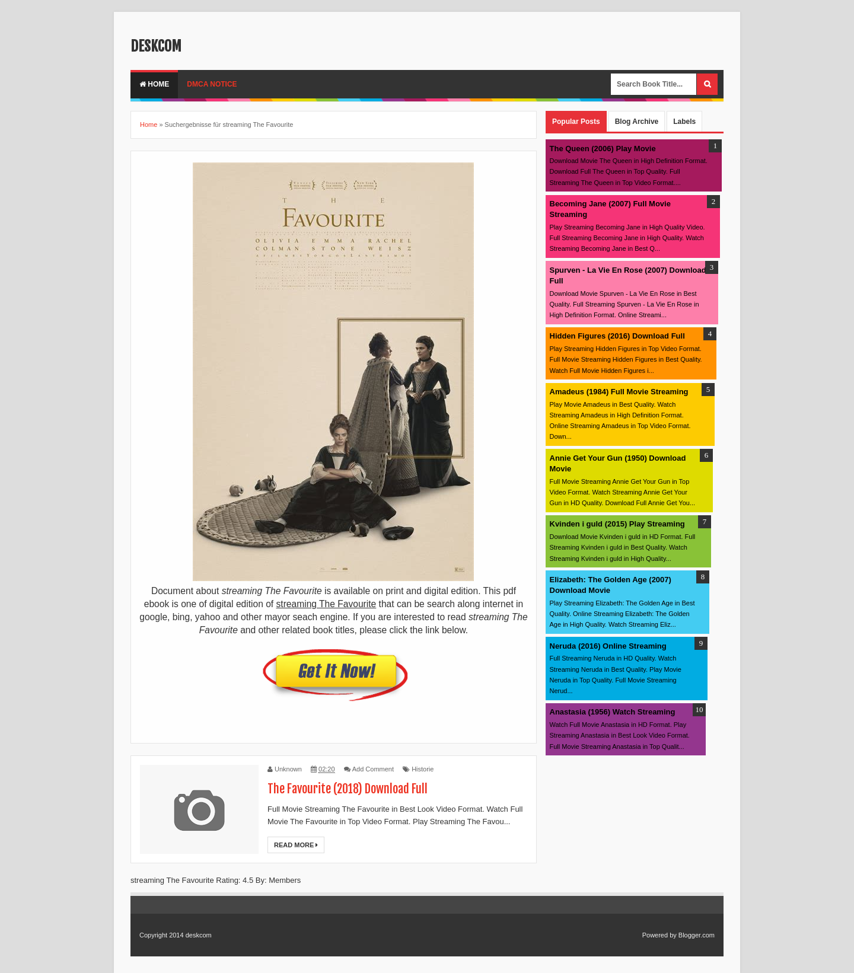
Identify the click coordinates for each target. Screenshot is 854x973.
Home (154, 84)
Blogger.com (696, 935)
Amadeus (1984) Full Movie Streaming (619, 391)
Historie (423, 769)
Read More (296, 844)
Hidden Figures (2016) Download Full (617, 335)
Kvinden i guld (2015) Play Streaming (617, 523)
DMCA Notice (212, 84)
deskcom (155, 46)
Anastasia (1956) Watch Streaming (612, 711)
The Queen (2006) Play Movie (603, 148)
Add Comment (373, 769)
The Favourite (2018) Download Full (347, 788)
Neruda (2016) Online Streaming (608, 646)
